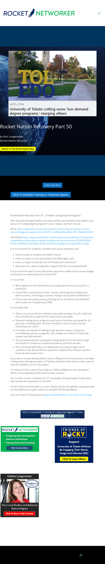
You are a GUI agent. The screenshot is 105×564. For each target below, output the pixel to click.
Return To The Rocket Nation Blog (18, 149)
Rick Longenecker (13, 136)
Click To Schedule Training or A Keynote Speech (40, 194)
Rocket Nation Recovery (13, 140)
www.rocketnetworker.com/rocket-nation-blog (68, 394)
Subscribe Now (52, 185)
